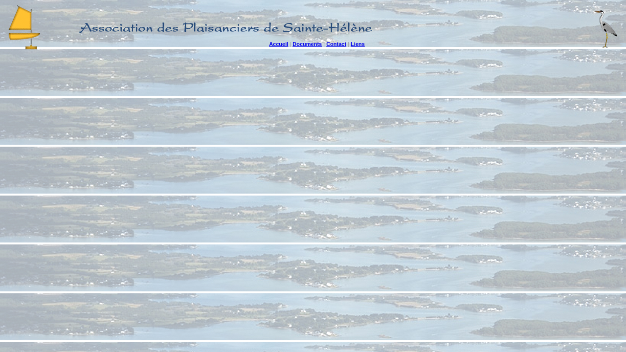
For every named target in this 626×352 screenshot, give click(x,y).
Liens (358, 44)
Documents (307, 44)
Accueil (278, 44)
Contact (336, 44)
